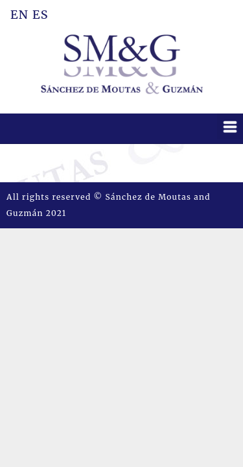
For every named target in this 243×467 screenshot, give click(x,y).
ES (40, 13)
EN (19, 13)
